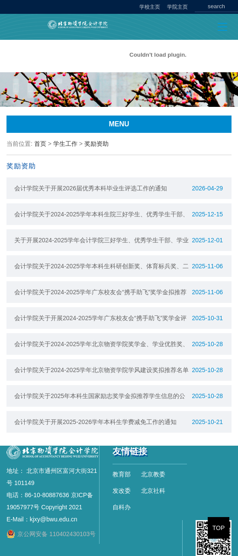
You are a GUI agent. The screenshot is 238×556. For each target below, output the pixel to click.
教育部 (122, 474)
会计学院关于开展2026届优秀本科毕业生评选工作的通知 (90, 188)
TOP (218, 527)
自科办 (122, 507)
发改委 (122, 490)
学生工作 (65, 143)
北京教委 (153, 474)
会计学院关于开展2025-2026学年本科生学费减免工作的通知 (95, 421)
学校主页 (149, 7)
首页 (40, 143)
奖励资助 (96, 143)
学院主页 (177, 7)
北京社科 (153, 490)
